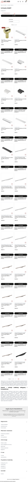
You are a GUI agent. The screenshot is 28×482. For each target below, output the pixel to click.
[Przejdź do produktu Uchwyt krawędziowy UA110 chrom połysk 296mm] (7, 267)
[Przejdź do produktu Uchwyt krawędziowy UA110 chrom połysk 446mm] (21, 296)
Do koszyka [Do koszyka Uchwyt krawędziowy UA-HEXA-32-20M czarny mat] (21, 108)
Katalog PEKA (3, 464)
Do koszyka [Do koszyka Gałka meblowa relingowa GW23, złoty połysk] (7, 49)
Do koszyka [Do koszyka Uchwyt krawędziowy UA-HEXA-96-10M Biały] (21, 137)
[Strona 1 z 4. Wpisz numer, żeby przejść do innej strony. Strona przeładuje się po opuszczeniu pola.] (14, 24)
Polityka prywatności (4, 447)
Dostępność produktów (5, 433)
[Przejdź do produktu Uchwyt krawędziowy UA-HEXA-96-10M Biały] (21, 121)
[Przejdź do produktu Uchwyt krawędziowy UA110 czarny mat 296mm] (21, 355)
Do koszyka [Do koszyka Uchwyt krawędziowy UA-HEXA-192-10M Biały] (7, 78)
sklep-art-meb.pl (3, 5)
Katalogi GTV (3, 466)
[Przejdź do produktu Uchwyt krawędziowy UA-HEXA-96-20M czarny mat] (7, 150)
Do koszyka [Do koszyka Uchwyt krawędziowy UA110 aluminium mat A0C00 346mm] (7, 196)
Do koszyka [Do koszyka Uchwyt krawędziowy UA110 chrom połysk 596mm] (21, 342)
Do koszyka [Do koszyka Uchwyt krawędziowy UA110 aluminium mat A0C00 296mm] (21, 166)
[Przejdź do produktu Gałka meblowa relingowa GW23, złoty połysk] (7, 33)
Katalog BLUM (3, 468)
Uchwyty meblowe (10, 5)
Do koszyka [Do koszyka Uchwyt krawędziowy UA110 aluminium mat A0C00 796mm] (21, 254)
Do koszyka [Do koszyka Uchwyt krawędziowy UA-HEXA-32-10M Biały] (7, 108)
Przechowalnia (3, 427)
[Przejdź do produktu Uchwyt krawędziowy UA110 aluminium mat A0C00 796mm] (21, 238)
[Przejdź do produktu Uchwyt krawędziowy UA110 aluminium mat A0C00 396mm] (21, 179)
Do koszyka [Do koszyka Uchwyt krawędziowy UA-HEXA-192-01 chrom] (21, 49)
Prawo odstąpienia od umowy (6, 444)
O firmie (2, 455)
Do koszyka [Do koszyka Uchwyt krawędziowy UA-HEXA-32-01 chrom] (21, 78)
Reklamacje (3, 446)
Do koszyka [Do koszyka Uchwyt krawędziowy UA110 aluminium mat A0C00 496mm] (21, 225)
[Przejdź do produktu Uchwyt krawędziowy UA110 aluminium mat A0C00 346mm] (7, 179)
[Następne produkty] (15, 379)
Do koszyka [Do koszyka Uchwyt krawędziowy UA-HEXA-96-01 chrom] (7, 137)
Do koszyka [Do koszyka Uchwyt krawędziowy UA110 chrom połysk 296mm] (7, 284)
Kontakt (2, 473)
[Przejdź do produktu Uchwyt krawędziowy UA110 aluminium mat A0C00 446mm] (7, 208)
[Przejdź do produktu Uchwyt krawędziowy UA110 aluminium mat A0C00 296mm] (21, 150)
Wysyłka (2, 435)
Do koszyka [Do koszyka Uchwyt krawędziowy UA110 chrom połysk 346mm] (21, 284)
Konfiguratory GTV (4, 463)
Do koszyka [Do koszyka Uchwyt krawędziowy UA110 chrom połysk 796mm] (7, 371)
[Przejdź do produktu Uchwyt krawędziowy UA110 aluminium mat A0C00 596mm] (7, 238)
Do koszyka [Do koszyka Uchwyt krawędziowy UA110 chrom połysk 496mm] (7, 342)
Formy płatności (4, 437)
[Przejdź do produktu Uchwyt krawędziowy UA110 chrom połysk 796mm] (7, 355)
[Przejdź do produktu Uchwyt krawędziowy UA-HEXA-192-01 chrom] (21, 33)
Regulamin (15, 414)
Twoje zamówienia (4, 424)
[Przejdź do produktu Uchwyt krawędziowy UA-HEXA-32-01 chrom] (21, 62)
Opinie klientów (3, 457)
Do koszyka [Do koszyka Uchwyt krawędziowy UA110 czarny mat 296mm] (21, 371)
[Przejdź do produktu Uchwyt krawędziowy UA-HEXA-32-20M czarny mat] (21, 91)
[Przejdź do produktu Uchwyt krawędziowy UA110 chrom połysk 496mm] (7, 326)
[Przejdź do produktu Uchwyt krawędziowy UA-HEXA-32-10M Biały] (7, 91)
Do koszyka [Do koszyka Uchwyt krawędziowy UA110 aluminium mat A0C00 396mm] (21, 196)
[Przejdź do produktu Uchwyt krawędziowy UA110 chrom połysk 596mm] (21, 326)
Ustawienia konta (4, 426)
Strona (12, 24)
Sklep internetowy (13, 479)
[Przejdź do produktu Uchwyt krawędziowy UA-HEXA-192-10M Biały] (7, 62)
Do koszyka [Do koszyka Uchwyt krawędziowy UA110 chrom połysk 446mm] (21, 313)
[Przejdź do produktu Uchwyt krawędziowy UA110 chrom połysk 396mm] (7, 296)
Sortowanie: (11, 19)
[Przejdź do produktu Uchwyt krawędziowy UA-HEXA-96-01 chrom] (7, 121)
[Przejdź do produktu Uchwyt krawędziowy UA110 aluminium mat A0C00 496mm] (21, 208)
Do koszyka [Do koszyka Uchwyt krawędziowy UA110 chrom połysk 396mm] (7, 313)
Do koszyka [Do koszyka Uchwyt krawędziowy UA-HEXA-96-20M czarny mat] (7, 166)
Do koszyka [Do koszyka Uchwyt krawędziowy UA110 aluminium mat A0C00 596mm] (7, 254)
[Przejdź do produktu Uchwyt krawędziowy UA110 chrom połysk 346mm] (21, 267)
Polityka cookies (4, 442)
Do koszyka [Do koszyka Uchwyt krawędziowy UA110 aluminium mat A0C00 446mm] (7, 225)
